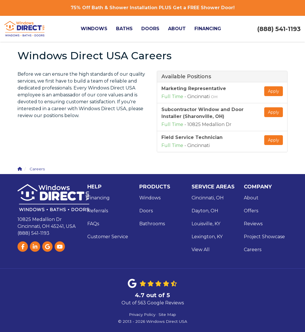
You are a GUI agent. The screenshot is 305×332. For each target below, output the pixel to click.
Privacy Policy (142, 314)
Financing (98, 198)
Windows (150, 198)
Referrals (97, 210)
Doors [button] (150, 28)
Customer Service (107, 236)
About (251, 198)
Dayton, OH (205, 210)
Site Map (167, 314)
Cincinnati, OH (208, 198)
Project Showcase (264, 236)
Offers (251, 210)
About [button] (177, 28)
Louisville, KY (206, 223)
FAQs (93, 223)
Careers (252, 249)
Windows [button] (94, 28)
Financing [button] (207, 28)
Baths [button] (124, 28)
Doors (146, 210)
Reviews (253, 223)
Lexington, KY (207, 236)
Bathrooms (152, 223)
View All (201, 249)
